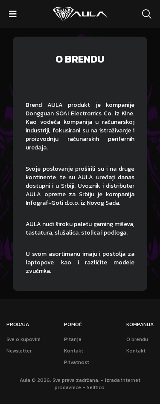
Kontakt (73, 351)
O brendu (137, 339)
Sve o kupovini (23, 339)
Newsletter (19, 351)
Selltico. (96, 387)
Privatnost (76, 362)
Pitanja (72, 339)
